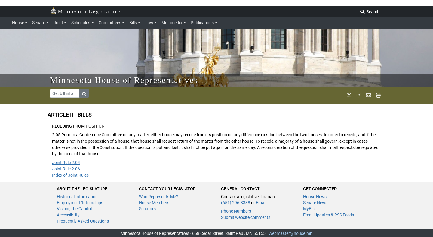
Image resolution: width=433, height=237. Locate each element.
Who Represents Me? (158, 196)
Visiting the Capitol (74, 208)
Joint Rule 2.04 (66, 162)
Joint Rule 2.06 (66, 168)
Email (261, 202)
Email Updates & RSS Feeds (328, 215)
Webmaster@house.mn (290, 233)
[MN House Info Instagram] (359, 95)
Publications (202, 22)
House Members (154, 202)
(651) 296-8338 (235, 202)
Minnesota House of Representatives (124, 80)
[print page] (378, 95)
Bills (133, 22)
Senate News (315, 202)
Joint (58, 22)
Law (149, 22)
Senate (38, 22)
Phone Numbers (236, 211)
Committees (110, 22)
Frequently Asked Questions (83, 221)
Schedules (80, 22)
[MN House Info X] (349, 95)
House (18, 22)
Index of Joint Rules (70, 175)
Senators (147, 208)
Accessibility (68, 215)
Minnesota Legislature (85, 11)
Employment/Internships (80, 202)
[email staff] (368, 95)
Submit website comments (245, 217)
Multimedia (171, 22)
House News (315, 196)
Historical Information (77, 196)
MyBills (309, 208)
